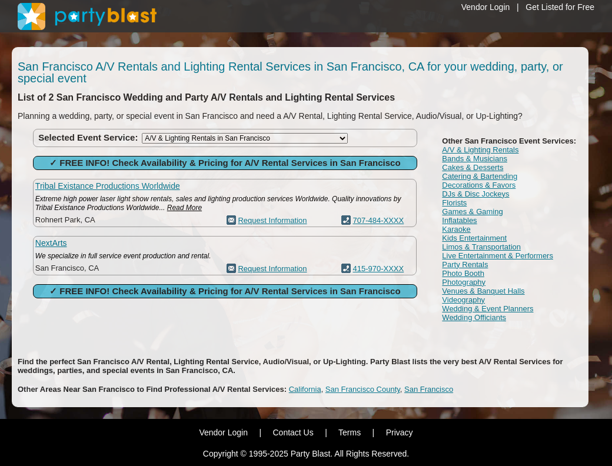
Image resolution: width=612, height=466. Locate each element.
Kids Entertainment (474, 238)
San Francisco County (362, 389)
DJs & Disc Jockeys (475, 193)
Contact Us (292, 432)
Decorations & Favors (478, 185)
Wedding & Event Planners (487, 308)
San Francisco (428, 389)
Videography (463, 299)
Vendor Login (485, 7)
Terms (349, 432)
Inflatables (459, 220)
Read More (184, 208)
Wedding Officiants (474, 317)
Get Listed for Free (559, 7)
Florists (454, 202)
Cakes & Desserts (472, 167)
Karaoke (456, 229)
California (305, 389)
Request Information (272, 220)
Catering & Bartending (479, 176)
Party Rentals (465, 264)
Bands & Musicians (474, 158)
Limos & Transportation (481, 246)
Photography (463, 282)
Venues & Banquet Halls (483, 291)
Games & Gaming (472, 211)
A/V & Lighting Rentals (480, 149)
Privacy (399, 432)
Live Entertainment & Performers (497, 255)
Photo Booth (463, 273)
